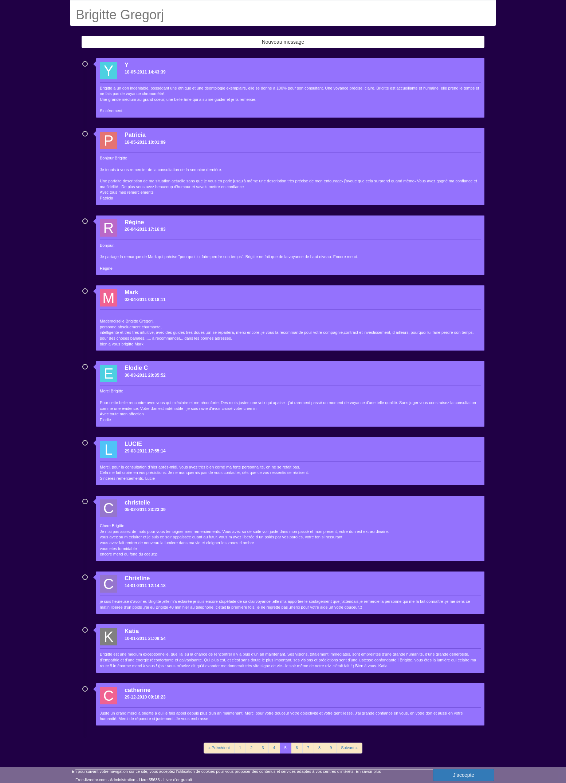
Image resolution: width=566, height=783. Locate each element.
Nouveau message (283, 42)
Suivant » (349, 748)
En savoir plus (368, 771)
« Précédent (219, 748)
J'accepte (463, 775)
